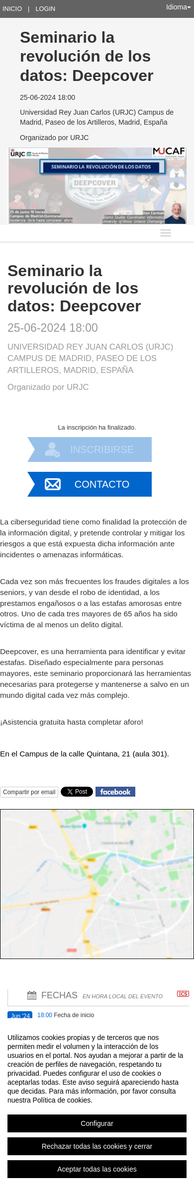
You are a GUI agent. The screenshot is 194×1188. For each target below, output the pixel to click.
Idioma (178, 7)
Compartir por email (29, 792)
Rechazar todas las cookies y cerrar (97, 1146)
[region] (97, 1103)
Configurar (97, 1123)
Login (45, 8)
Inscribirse (102, 449)
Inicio (12, 8)
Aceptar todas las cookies (97, 1169)
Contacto (102, 484)
